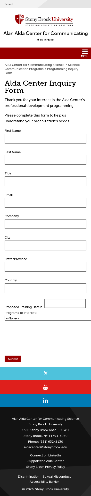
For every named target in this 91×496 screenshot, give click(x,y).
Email (9, 195)
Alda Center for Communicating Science (35, 65)
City (7, 237)
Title (8, 173)
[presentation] (41, 339)
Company (12, 216)
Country (11, 280)
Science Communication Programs (42, 67)
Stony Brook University (52, 489)
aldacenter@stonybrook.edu (45, 447)
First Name (13, 131)
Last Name (13, 152)
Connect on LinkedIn (45, 455)
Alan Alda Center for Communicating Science (45, 36)
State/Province (16, 259)
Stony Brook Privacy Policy (45, 467)
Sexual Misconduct (57, 477)
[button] (45, 53)
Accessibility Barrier (44, 482)
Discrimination (29, 477)
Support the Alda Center (45, 461)
